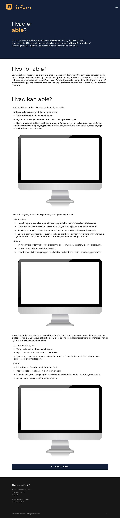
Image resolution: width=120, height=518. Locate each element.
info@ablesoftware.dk (21, 499)
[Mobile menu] (116, 7)
